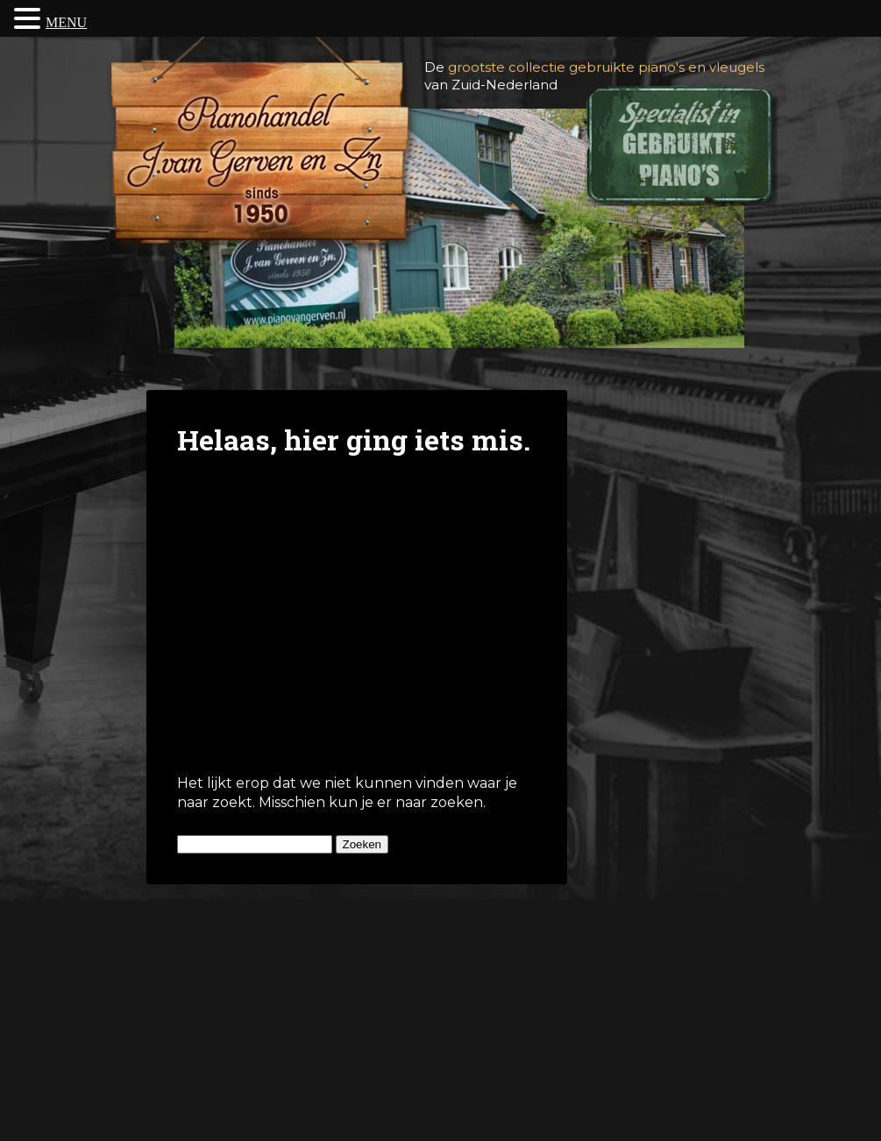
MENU (66, 22)
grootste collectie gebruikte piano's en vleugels (606, 67)
